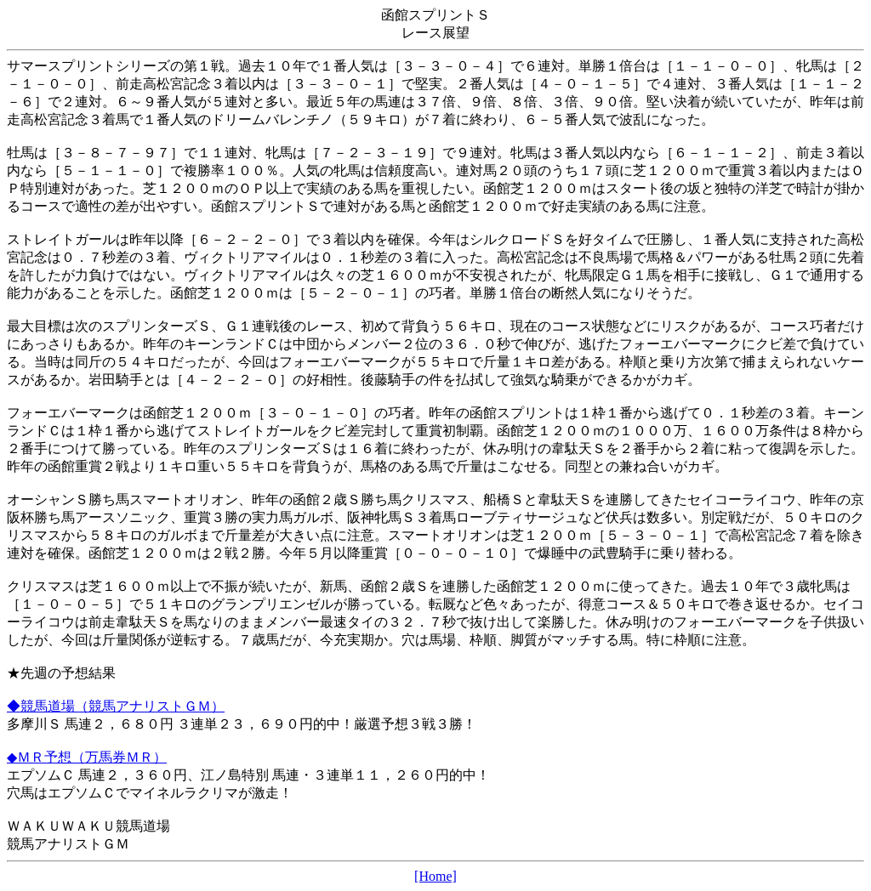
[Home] (435, 876)
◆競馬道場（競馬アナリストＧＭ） (116, 706)
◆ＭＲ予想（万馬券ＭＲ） (87, 757)
